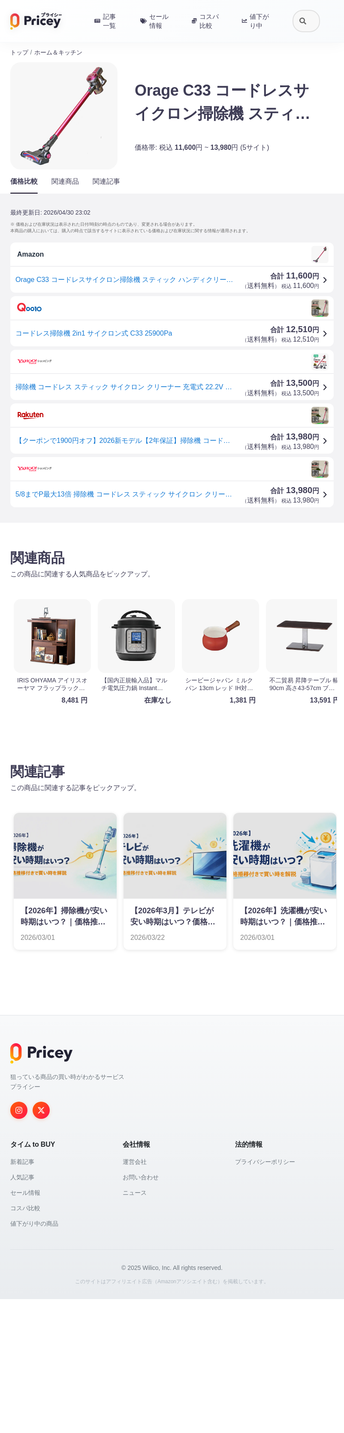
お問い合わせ (141, 1311)
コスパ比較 (25, 1342)
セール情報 (25, 1326)
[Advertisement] (172, 596)
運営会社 (135, 1295)
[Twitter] (41, 1244)
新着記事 (22, 1295)
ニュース (135, 1326)
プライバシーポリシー (265, 1295)
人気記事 (22, 1311)
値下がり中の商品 (34, 1357)
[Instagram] (18, 1244)
